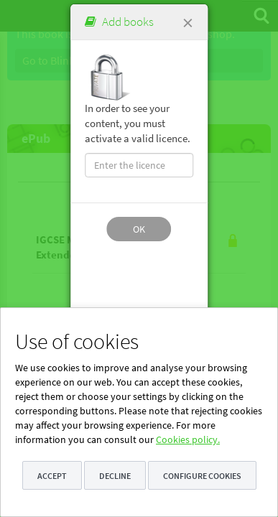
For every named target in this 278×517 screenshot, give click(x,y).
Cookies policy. (188, 439)
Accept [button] (52, 475)
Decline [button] (115, 475)
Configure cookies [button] (202, 475)
